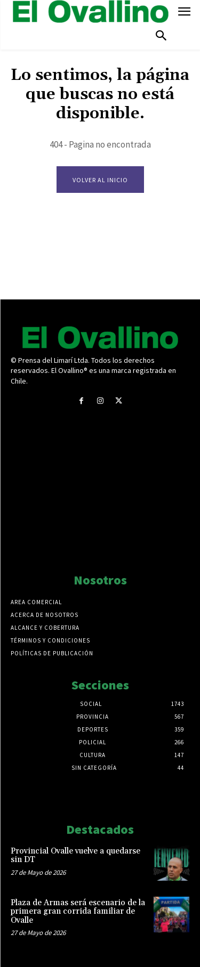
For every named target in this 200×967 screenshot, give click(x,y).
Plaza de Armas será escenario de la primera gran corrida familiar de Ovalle (78, 911)
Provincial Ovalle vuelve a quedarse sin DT (75, 855)
